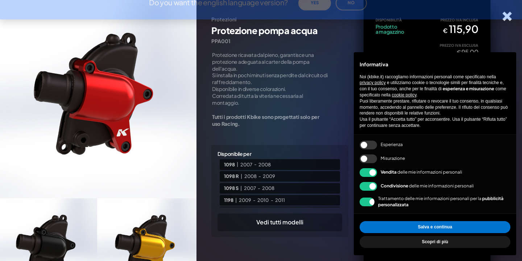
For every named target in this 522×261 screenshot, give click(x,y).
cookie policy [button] (404, 95)
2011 (280, 200)
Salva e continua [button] (435, 226)
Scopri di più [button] (435, 241)
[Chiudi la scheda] (507, 16)
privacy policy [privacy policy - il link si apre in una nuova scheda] (373, 82)
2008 (264, 164)
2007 (246, 164)
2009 (269, 176)
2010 (263, 200)
